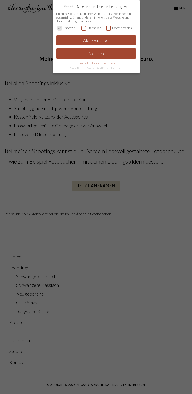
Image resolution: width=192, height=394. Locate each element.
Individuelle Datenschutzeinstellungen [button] (96, 62)
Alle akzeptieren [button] (96, 40)
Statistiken (91, 28)
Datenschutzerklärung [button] (98, 68)
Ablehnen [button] (96, 53)
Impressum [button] (116, 68)
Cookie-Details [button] (77, 68)
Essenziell (66, 28)
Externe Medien (119, 28)
